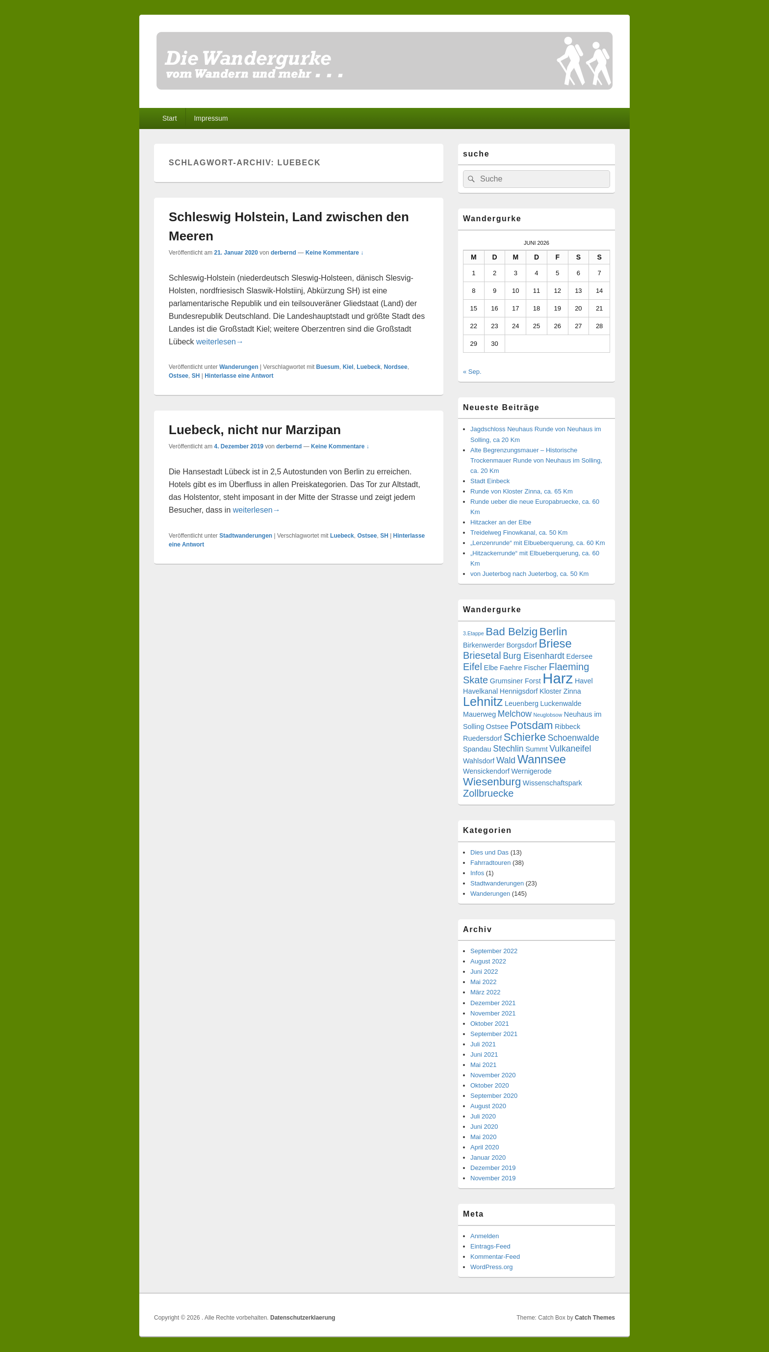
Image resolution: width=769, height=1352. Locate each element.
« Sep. (472, 371)
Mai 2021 (483, 1064)
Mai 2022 (483, 982)
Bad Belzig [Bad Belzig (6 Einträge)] (512, 631)
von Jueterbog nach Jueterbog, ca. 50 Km (529, 573)
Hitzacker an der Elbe (500, 522)
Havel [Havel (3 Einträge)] (584, 681)
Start (169, 118)
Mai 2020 (483, 1137)
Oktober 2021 (489, 1023)
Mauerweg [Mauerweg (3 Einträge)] (479, 714)
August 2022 (488, 961)
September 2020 (493, 1095)
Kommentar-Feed (495, 1256)
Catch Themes (595, 1317)
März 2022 (485, 992)
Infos (477, 873)
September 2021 (493, 1034)
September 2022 (493, 951)
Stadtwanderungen (245, 535)
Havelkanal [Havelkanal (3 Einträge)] (480, 691)
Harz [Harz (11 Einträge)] (557, 678)
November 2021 (493, 1013)
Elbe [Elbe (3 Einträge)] (491, 668)
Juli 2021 (483, 1044)
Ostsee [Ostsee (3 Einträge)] (497, 726)
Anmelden (484, 1236)
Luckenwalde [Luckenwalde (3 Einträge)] (561, 703)
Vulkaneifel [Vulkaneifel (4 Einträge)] (570, 749)
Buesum (327, 367)
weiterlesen (220, 342)
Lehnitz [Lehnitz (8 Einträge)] (483, 701)
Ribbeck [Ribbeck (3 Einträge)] (567, 726)
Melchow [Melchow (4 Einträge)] (515, 714)
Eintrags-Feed (490, 1246)
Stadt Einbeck (490, 481)
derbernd (283, 252)
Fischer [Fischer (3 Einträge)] (535, 668)
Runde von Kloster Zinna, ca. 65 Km (521, 491)
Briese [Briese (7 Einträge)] (554, 643)
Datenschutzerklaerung (302, 1317)
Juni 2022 (484, 971)
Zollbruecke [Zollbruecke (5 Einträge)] (488, 793)
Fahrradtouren (490, 862)
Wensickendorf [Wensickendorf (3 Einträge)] (486, 771)
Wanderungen (238, 367)
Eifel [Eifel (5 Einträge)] (472, 666)
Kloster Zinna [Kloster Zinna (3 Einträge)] (560, 691)
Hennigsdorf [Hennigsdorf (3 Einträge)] (519, 691)
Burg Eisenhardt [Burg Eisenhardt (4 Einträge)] (533, 656)
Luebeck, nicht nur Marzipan (255, 429)
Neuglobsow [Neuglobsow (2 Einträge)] (548, 715)
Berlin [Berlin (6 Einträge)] (553, 631)
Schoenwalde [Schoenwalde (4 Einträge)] (573, 738)
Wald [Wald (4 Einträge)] (505, 760)
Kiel (348, 367)
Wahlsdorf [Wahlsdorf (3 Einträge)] (478, 761)
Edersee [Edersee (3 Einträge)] (579, 656)
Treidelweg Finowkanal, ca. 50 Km (518, 532)
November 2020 (493, 1075)
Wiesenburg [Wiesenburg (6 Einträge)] (492, 782)
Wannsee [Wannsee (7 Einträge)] (541, 759)
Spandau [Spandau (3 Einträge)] (477, 749)
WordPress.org (491, 1267)
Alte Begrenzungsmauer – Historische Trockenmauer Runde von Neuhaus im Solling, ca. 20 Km (536, 460)
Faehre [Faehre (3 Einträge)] (511, 668)
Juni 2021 (484, 1054)
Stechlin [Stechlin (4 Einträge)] (508, 749)
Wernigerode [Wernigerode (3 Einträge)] (532, 771)
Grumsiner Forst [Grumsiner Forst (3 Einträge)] (515, 681)
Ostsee (178, 375)
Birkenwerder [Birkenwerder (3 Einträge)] (484, 645)
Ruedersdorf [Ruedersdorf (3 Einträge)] (482, 738)
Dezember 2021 (493, 1003)
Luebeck (369, 367)
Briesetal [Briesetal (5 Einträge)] (482, 655)
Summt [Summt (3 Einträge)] (536, 749)
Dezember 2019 (493, 1167)
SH (196, 375)
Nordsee (396, 367)
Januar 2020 (488, 1157)
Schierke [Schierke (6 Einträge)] (525, 737)
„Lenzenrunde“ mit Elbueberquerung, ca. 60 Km (537, 542)
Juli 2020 (483, 1116)
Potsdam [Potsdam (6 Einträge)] (531, 725)
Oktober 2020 (489, 1085)
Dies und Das (489, 852)
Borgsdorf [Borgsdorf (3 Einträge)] (521, 645)
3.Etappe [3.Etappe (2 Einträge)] (473, 633)
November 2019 (493, 1178)
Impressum (211, 118)
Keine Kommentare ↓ (335, 252)
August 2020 (488, 1106)
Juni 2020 (484, 1126)
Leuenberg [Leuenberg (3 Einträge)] (521, 703)
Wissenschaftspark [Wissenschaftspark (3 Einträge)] (552, 783)
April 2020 (484, 1147)
